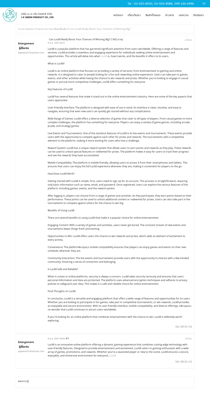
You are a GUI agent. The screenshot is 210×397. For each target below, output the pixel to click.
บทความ (183, 15)
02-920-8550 (143, 4)
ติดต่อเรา (198, 15)
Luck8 (103, 56)
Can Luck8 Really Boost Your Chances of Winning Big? (100, 29)
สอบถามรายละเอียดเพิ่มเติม (52, 29)
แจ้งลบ (188, 39)
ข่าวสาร (169, 15)
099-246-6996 (184, 4)
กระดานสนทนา (26, 29)
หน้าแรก (118, 15)
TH (201, 3)
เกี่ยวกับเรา (134, 15)
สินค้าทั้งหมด (152, 15)
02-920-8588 (163, 4)
